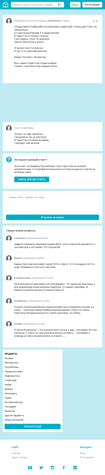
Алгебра (9, 358)
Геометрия (10, 380)
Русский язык (12, 367)
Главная (15, 453)
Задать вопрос (19, 457)
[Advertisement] (23, 102)
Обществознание (14, 419)
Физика (9, 389)
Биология (10, 411)
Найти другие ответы (31, 179)
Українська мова (14, 371)
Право (8, 397)
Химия (8, 384)
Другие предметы (14, 415)
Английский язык (14, 402)
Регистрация (92, 4)
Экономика (11, 393)
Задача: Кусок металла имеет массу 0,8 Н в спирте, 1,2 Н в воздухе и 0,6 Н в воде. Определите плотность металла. (54, 265)
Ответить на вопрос (52, 217)
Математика (11, 362)
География (10, 406)
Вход (75, 4)
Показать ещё (32, 426)
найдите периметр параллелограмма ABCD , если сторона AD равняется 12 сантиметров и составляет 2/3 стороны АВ (54, 246)
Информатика (12, 375)
